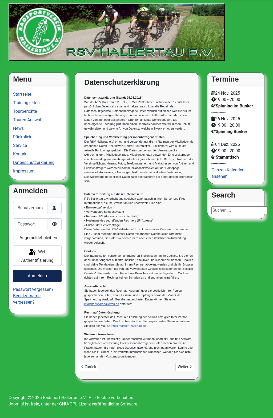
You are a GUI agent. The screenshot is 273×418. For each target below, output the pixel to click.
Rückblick (22, 136)
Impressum (24, 171)
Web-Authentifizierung (37, 255)
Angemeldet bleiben (38, 237)
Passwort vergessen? (33, 289)
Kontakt (20, 153)
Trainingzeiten (26, 102)
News (18, 128)
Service (20, 145)
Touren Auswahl (28, 119)
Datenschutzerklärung (34, 162)
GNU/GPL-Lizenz (75, 404)
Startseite (22, 94)
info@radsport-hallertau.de (101, 304)
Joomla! (16, 404)
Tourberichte (25, 111)
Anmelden (37, 275)
